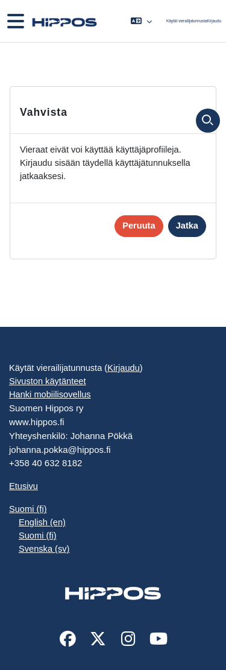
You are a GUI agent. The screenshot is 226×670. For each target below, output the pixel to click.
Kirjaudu (214, 21)
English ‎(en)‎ (42, 522)
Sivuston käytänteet (47, 381)
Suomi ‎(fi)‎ (28, 509)
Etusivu (23, 486)
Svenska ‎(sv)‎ (44, 549)
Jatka (187, 225)
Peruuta (138, 225)
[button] (141, 21)
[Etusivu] (63, 21)
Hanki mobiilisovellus (50, 394)
